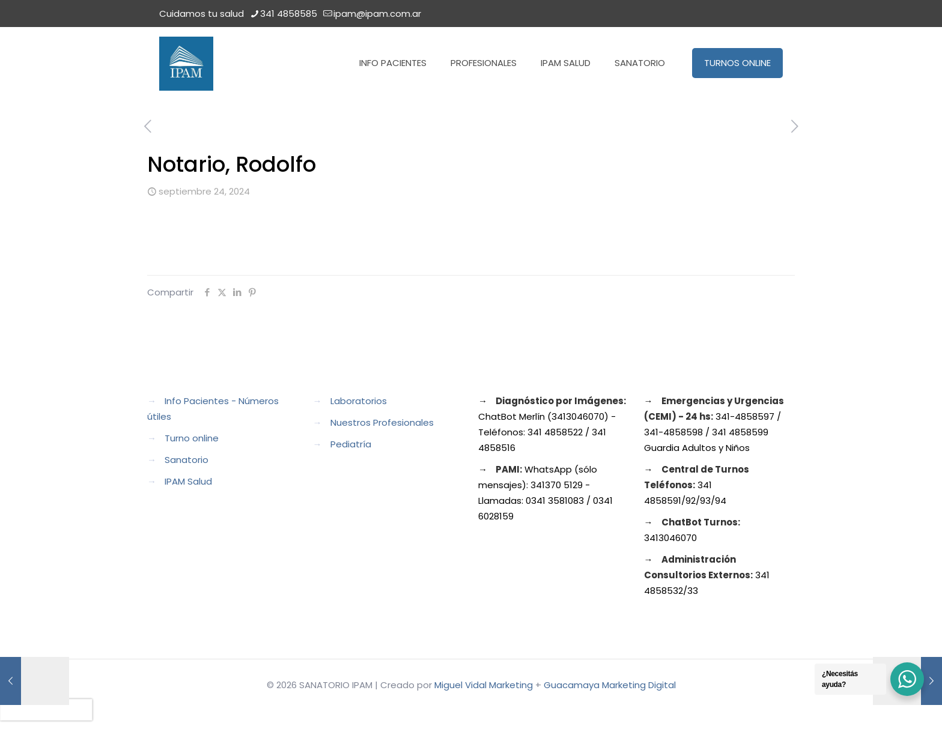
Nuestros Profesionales (382, 422)
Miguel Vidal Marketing (483, 685)
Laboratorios (358, 401)
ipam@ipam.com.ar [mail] (377, 13)
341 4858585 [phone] (288, 13)
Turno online (192, 438)
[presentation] (46, 710)
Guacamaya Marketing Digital (610, 685)
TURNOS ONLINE (737, 62)
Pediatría (350, 444)
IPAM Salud (188, 481)
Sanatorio (186, 459)
